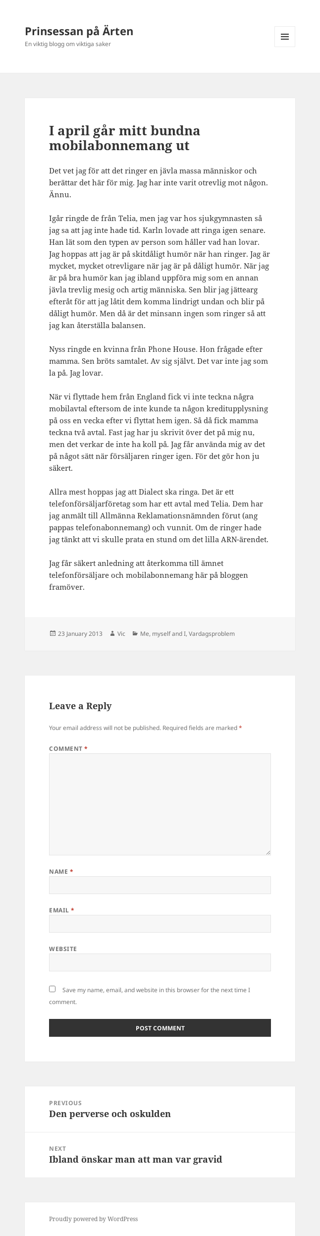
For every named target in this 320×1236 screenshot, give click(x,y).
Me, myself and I (163, 633)
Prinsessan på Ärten (79, 30)
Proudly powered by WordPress (93, 1219)
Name (61, 871)
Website (63, 949)
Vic (121, 633)
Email (61, 910)
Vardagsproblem (212, 633)
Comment (68, 748)
